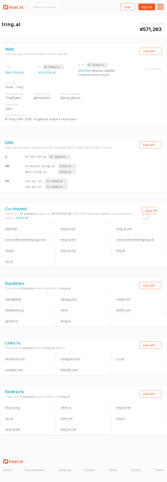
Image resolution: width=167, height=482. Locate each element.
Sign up (147, 7)
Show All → (24, 218)
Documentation (35, 470)
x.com (120, 359)
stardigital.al (13, 299)
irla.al (64, 310)
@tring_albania (70, 97)
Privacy (136, 470)
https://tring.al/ (14, 72)
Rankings (65, 470)
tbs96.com (123, 310)
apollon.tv (11, 321)
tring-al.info (68, 239)
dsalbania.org (14, 310)
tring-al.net (68, 228)
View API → (150, 51)
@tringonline (42, 97)
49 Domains (97, 65)
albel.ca (66, 407)
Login (127, 7)
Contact (90, 470)
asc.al (9, 261)
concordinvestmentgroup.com (25, 239)
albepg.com (69, 299)
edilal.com (123, 299)
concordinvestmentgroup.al (135, 239)
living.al (66, 321)
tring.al (120, 250)
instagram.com (70, 359)
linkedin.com (69, 369)
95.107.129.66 (47, 72)
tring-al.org (68, 250)
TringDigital (12, 97)
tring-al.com (124, 228)
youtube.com (14, 369)
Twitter (159, 470)
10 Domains (53, 67)
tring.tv (9, 250)
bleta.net (11, 228)
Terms (113, 470)
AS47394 (85, 70)
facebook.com (15, 359)
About (7, 470)
